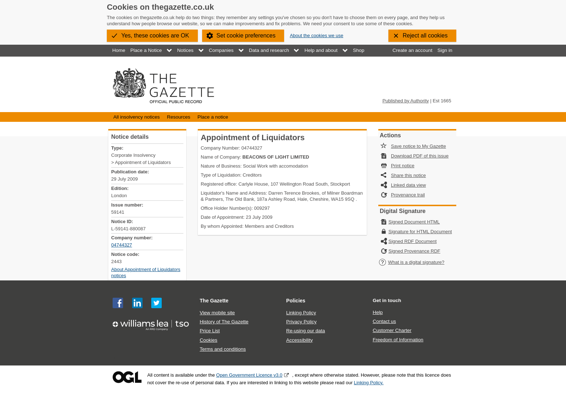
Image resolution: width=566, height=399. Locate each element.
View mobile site (217, 312)
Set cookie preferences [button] (246, 35)
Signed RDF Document (412, 241)
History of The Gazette (224, 321)
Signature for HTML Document (420, 231)
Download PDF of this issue (420, 156)
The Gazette (214, 300)
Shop (359, 50)
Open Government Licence (127, 377)
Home (118, 50)
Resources (178, 117)
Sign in (444, 50)
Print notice (402, 165)
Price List (210, 330)
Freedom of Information (398, 339)
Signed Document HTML (414, 222)
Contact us (384, 321)
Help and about (321, 50)
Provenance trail (408, 195)
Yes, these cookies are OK (155, 35)
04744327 (121, 245)
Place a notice (212, 117)
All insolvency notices (136, 117)
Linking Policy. (368, 382)
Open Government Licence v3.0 (249, 375)
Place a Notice (146, 50)
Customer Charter (392, 330)
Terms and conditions (223, 349)
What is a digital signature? (411, 262)
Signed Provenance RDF (414, 251)
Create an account (412, 50)
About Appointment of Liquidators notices (145, 272)
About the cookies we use (316, 35)
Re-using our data (305, 330)
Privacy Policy (301, 321)
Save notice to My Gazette (418, 146)
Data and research (269, 50)
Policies (295, 300)
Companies (221, 50)
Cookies (208, 340)
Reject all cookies (425, 35)
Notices (185, 50)
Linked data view (408, 185)
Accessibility (299, 340)
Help (378, 312)
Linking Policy (301, 312)
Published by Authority (405, 100)
